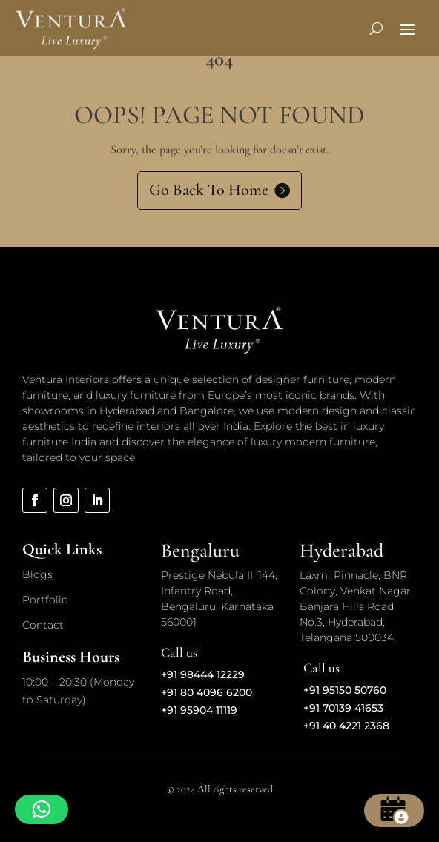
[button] (41, 809)
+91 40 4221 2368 (346, 725)
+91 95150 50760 (344, 690)
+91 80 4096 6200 (206, 692)
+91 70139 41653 (343, 708)
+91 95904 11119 (199, 710)
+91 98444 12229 (203, 674)
